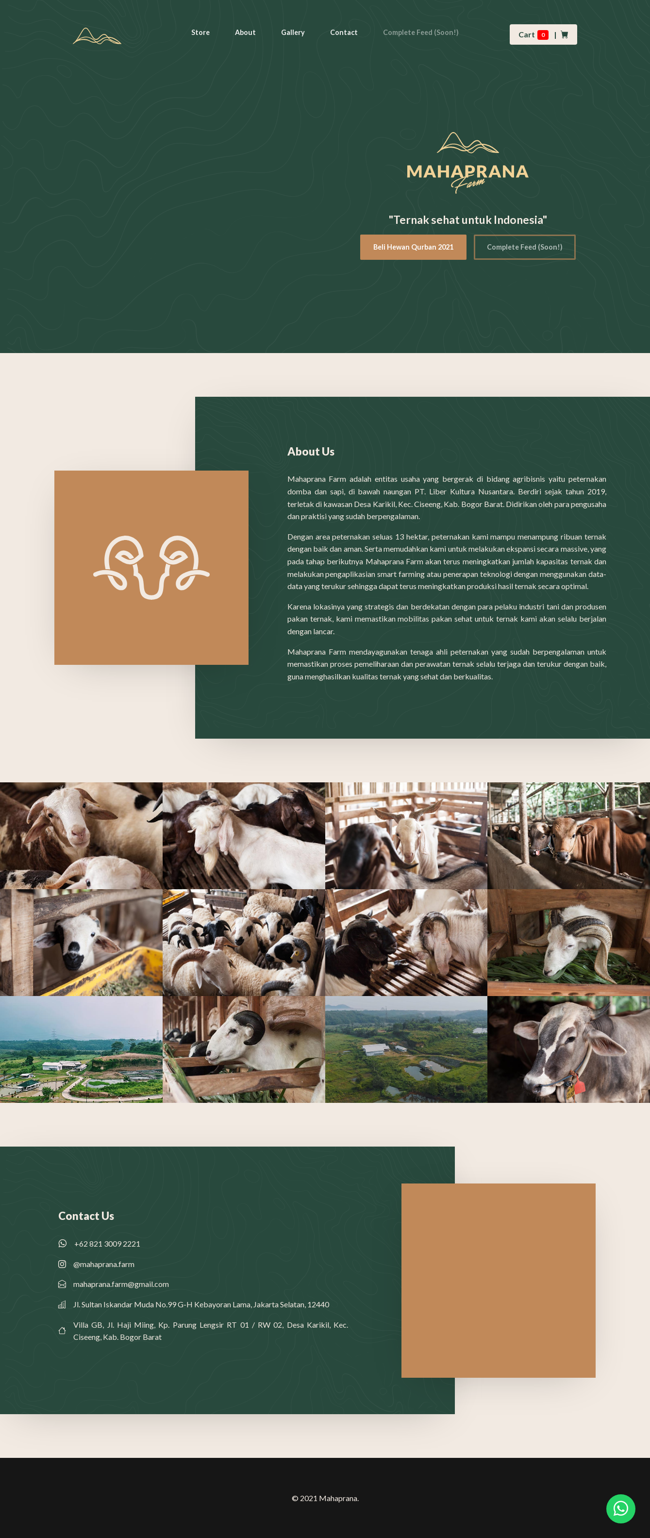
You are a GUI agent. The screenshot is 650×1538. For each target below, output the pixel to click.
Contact (344, 32)
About (245, 32)
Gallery (293, 32)
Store (200, 32)
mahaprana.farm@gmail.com (121, 1283)
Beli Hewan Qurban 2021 (413, 247)
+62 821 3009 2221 (107, 1243)
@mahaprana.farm (103, 1263)
